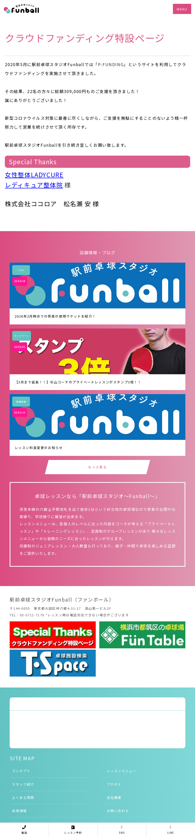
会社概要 (114, 797)
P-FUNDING (111, 64)
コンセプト (21, 770)
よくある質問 (23, 797)
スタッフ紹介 (23, 784)
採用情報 (19, 810)
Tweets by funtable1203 (34, 703)
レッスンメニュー (122, 770)
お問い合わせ (118, 810)
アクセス (114, 784)
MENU (182, 9)
